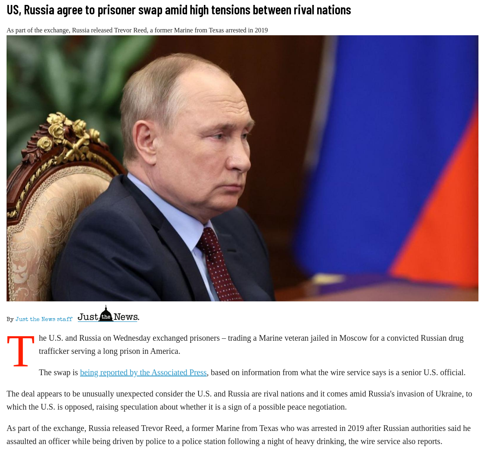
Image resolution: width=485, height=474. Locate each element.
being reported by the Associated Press (143, 372)
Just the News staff (44, 320)
